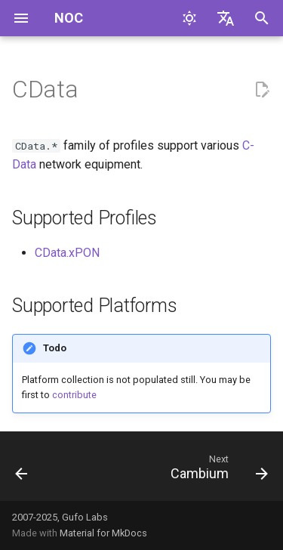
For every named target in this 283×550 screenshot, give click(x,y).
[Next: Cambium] (217, 471)
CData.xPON (67, 253)
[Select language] (226, 18)
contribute (74, 394)
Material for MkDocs (103, 533)
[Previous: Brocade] (22, 471)
